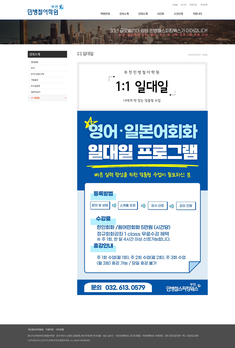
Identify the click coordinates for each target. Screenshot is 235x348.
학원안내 (105, 13)
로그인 (183, 5)
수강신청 (178, 13)
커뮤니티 (197, 13)
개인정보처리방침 (35, 329)
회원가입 (193, 5)
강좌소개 (142, 13)
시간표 (160, 13)
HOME (175, 5)
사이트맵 (203, 5)
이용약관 (50, 329)
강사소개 (123, 13)
